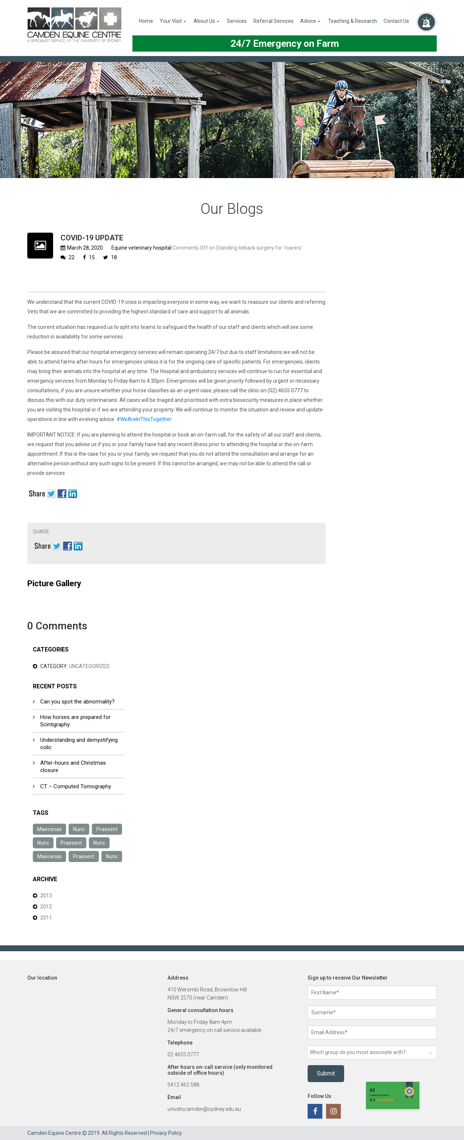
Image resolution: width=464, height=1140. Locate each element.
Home (146, 21)
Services (237, 21)
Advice (308, 21)
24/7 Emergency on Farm (285, 43)
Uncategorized (89, 666)
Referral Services (273, 21)
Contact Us (396, 21)
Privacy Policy (166, 1133)
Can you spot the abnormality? (77, 701)
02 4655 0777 (183, 1054)
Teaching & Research (352, 21)
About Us (204, 21)
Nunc (79, 829)
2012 (46, 907)
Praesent (107, 829)
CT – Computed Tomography (75, 786)
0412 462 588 (183, 1085)
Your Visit (171, 21)
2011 (46, 918)
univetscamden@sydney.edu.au (204, 1109)
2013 (46, 896)
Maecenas (49, 829)
